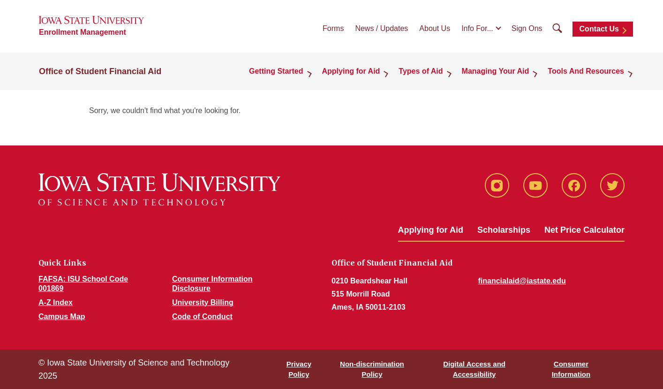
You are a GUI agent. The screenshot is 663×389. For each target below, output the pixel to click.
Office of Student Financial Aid (100, 71)
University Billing (203, 302)
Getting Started (276, 71)
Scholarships (503, 230)
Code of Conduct (202, 316)
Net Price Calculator (584, 230)
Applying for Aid (351, 71)
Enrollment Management (82, 32)
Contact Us (599, 29)
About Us (434, 28)
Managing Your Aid (495, 71)
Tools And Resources (586, 71)
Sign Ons (527, 28)
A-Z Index (55, 302)
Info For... (477, 28)
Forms (333, 28)
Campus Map (61, 316)
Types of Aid (421, 71)
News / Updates (381, 28)
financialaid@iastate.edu (522, 281)
